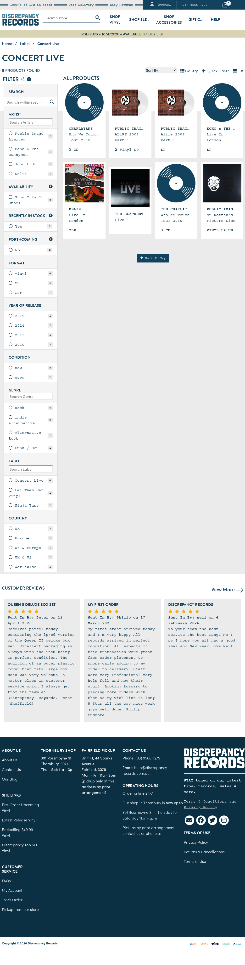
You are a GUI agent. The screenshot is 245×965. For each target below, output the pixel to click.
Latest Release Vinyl (19, 819)
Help (215, 19)
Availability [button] (31, 187)
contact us (131, 833)
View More (227, 589)
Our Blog (9, 778)
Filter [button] (17, 79)
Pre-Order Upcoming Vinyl (20, 807)
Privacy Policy (200, 807)
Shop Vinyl (115, 19)
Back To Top (153, 258)
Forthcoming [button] (31, 239)
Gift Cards (198, 19)
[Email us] (189, 820)
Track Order (12, 899)
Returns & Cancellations (204, 851)
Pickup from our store (20, 909)
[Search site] (96, 17)
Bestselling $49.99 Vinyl (17, 832)
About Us (9, 759)
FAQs (6, 880)
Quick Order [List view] (215, 70)
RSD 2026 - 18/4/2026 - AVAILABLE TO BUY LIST (122, 33)
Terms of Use (195, 861)
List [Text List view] (238, 70)
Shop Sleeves (140, 19)
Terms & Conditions (205, 801)
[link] (30, 136)
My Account (12, 890)
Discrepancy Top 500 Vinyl (20, 847)
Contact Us (11, 769)
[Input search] (68, 17)
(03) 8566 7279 (194, 5)
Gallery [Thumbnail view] (189, 70)
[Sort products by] (161, 70)
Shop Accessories (169, 19)
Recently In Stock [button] (31, 216)
